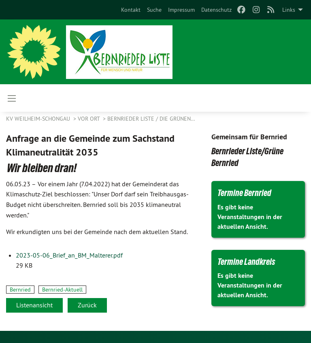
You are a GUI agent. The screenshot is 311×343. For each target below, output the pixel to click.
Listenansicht (34, 305)
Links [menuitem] (288, 9)
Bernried (20, 289)
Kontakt (131, 9)
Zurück (87, 305)
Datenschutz (216, 9)
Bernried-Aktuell (62, 289)
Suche (154, 9)
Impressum (181, 9)
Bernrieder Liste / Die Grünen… (151, 118)
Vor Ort (89, 118)
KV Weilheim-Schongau (39, 118)
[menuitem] (131, 9)
